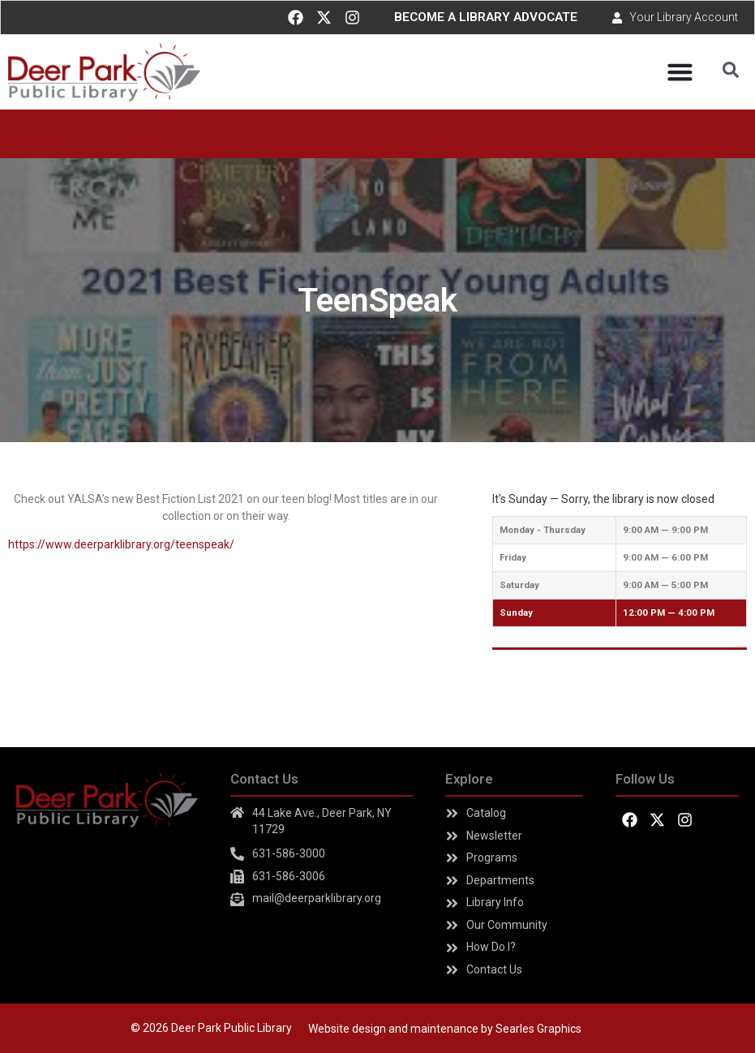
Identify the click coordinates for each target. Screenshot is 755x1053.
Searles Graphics (538, 1028)
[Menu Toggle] (680, 71)
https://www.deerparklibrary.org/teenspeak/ (121, 544)
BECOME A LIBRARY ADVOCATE (485, 17)
